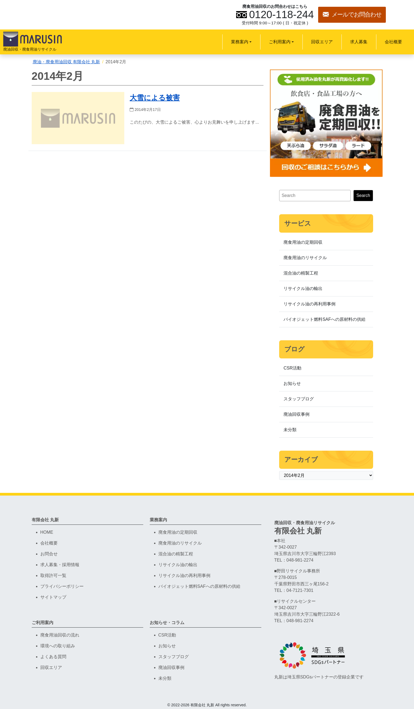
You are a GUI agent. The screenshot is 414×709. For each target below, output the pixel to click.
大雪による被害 (155, 97)
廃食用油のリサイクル (305, 257)
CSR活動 (292, 368)
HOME (46, 532)
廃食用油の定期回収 (302, 242)
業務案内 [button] (239, 41)
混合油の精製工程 (300, 273)
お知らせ (292, 383)
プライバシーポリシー (62, 586)
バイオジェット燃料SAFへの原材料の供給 (324, 319)
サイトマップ (53, 597)
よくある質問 (53, 656)
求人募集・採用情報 (59, 564)
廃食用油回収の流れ (59, 635)
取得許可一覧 (53, 575)
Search (363, 195)
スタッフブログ (298, 399)
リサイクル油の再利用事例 (309, 304)
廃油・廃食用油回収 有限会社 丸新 (66, 62)
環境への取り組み (57, 646)
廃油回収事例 (296, 414)
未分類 (289, 429)
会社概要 (393, 41)
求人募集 (358, 41)
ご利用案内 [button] (280, 41)
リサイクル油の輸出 (302, 288)
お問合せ (49, 554)
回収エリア (322, 41)
